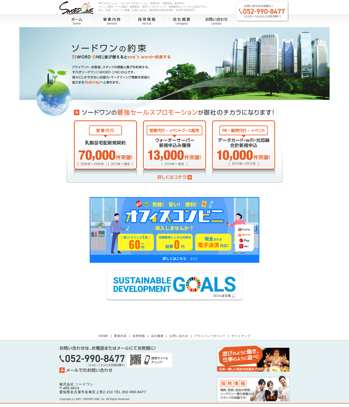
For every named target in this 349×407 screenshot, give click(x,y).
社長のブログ (253, 358)
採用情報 (146, 20)
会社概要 (181, 20)
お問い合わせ (216, 20)
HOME (103, 336)
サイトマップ (240, 336)
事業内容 (111, 20)
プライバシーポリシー (210, 336)
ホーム (77, 20)
